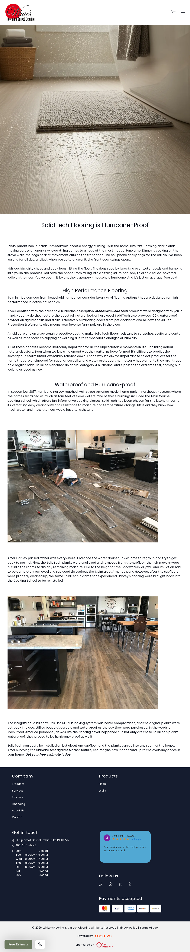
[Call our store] (40, 944)
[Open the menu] (183, 12)
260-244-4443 (25, 845)
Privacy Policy (128, 928)
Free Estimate (18, 944)
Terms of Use (149, 928)
